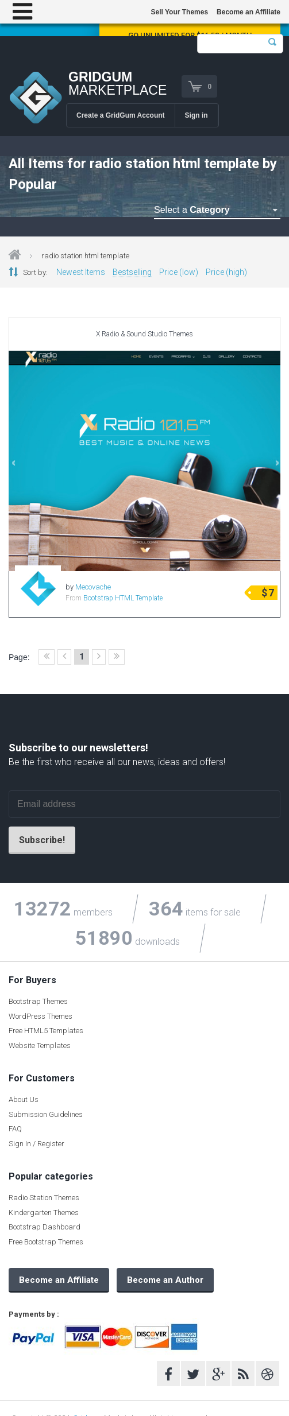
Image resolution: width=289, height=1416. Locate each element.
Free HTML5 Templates (46, 1030)
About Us (23, 1099)
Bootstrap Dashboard (44, 1227)
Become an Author (165, 1280)
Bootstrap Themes (38, 1001)
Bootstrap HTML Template (123, 598)
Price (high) (226, 272)
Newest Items (80, 272)
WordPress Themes (40, 1016)
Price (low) (178, 272)
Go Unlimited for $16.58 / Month (190, 35)
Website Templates (40, 1045)
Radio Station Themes (44, 1197)
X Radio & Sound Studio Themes (144, 334)
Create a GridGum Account (120, 115)
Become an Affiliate (248, 12)
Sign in (196, 115)
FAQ (15, 1128)
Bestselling (132, 272)
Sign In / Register (36, 1143)
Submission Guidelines (46, 1114)
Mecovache (93, 587)
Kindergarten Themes (44, 1212)
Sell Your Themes (179, 12)
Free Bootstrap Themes (46, 1241)
